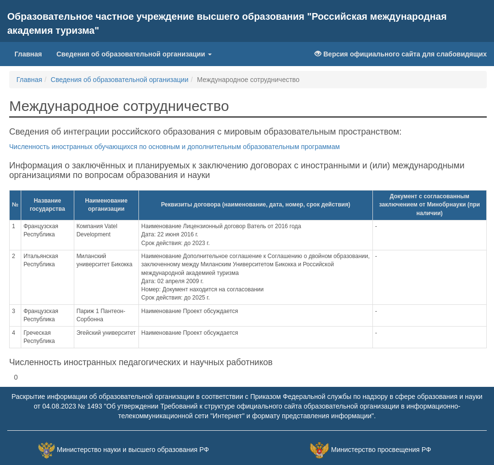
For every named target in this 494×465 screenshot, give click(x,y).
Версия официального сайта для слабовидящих (401, 54)
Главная (28, 54)
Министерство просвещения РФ (381, 449)
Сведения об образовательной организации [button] (134, 54)
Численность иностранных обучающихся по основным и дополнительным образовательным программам (174, 146)
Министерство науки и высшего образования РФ (133, 449)
